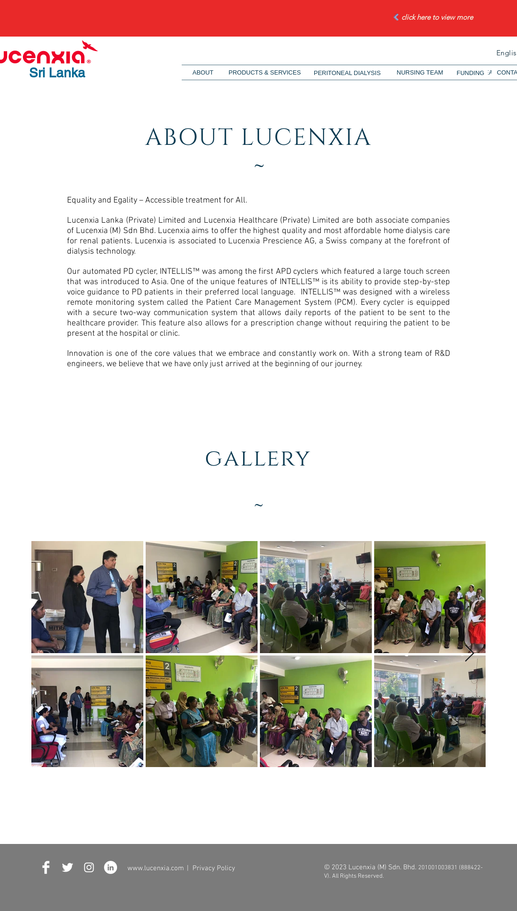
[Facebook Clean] (45, 867)
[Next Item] (469, 654)
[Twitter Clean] (67, 867)
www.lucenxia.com (155, 868)
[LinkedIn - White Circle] (110, 867)
